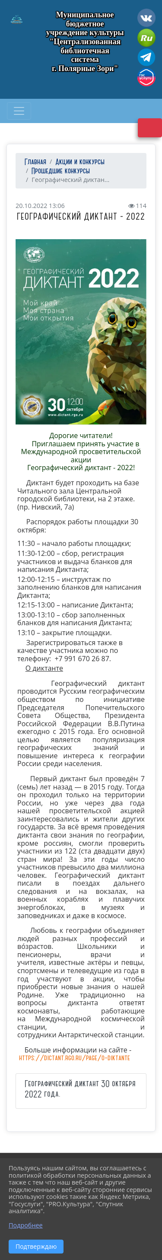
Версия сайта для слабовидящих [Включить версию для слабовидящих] (150, 127)
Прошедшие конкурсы (61, 171)
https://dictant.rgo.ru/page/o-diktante (74, 1058)
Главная (34, 162)
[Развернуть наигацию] (19, 111)
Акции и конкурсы (80, 162)
